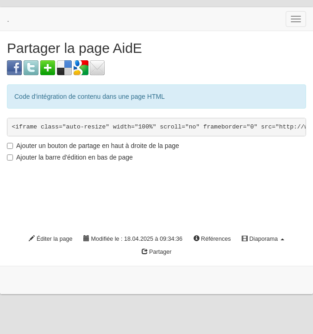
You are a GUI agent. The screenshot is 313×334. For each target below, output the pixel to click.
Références (212, 239)
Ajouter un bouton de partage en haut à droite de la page (93, 145)
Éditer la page (50, 239)
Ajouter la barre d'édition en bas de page (70, 157)
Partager (157, 252)
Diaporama (263, 239)
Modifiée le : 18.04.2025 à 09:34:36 (132, 239)
